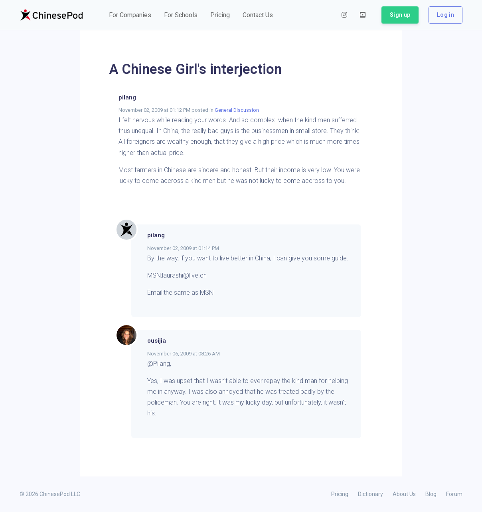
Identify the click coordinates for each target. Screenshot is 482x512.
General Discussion (237, 110)
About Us (404, 494)
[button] (130, 15)
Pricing (339, 494)
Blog (431, 494)
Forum (454, 494)
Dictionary (370, 494)
